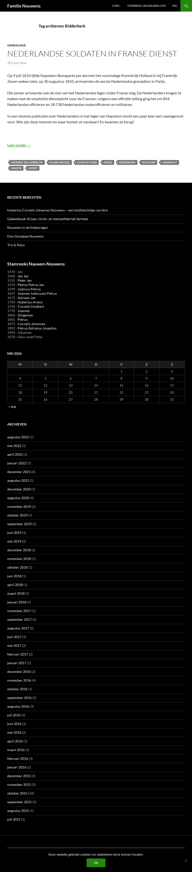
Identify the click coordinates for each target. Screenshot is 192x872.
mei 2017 (14, 645)
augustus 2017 (18, 628)
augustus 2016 (18, 706)
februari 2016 (17, 758)
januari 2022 (16, 463)
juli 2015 (14, 819)
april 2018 (15, 585)
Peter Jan (25, 280)
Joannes (24, 311)
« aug (12, 406)
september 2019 (19, 524)
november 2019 (19, 506)
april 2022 (15, 454)
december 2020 (19, 489)
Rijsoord (148, 162)
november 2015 (19, 784)
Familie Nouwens (24, 5)
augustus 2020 (18, 498)
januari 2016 (16, 767)
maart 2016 (16, 750)
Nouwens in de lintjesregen (27, 227)
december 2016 (19, 672)
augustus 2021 (18, 480)
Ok (96, 863)
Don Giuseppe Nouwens (25, 236)
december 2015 (19, 776)
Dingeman (25, 315)
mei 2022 (14, 446)
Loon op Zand (87, 162)
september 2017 (19, 619)
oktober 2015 (17, 793)
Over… (116, 5)
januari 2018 (16, 602)
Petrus (23, 319)
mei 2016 (14, 732)
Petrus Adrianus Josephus (37, 328)
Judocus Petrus (29, 289)
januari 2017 (16, 663)
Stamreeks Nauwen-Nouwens (36, 263)
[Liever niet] (186, 860)
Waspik (16, 168)
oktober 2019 (17, 515)
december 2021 (19, 472)
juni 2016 (14, 724)
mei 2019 (14, 541)
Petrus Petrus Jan (31, 285)
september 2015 (19, 802)
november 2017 (19, 611)
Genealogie (16, 45)
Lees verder (19, 145)
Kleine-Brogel (60, 162)
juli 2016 (14, 715)
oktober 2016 (17, 689)
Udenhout (169, 162)
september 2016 (19, 698)
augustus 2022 (18, 437)
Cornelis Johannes (31, 324)
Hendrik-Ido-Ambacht (27, 162)
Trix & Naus (16, 245)
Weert (33, 168)
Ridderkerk (127, 162)
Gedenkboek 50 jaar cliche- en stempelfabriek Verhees (47, 219)
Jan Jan (23, 276)
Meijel (108, 162)
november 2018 (19, 559)
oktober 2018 (17, 567)
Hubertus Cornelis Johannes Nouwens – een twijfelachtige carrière (57, 210)
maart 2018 (16, 593)
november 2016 (19, 680)
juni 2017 (14, 637)
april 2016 (15, 741)
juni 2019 (14, 532)
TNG (174, 5)
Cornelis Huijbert (31, 306)
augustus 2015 (18, 811)
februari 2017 (17, 654)
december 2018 (19, 550)
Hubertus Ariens (30, 302)
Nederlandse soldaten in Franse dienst (92, 53)
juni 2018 (14, 576)
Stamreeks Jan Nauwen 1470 (146, 5)
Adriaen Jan (27, 298)
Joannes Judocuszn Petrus (37, 293)
